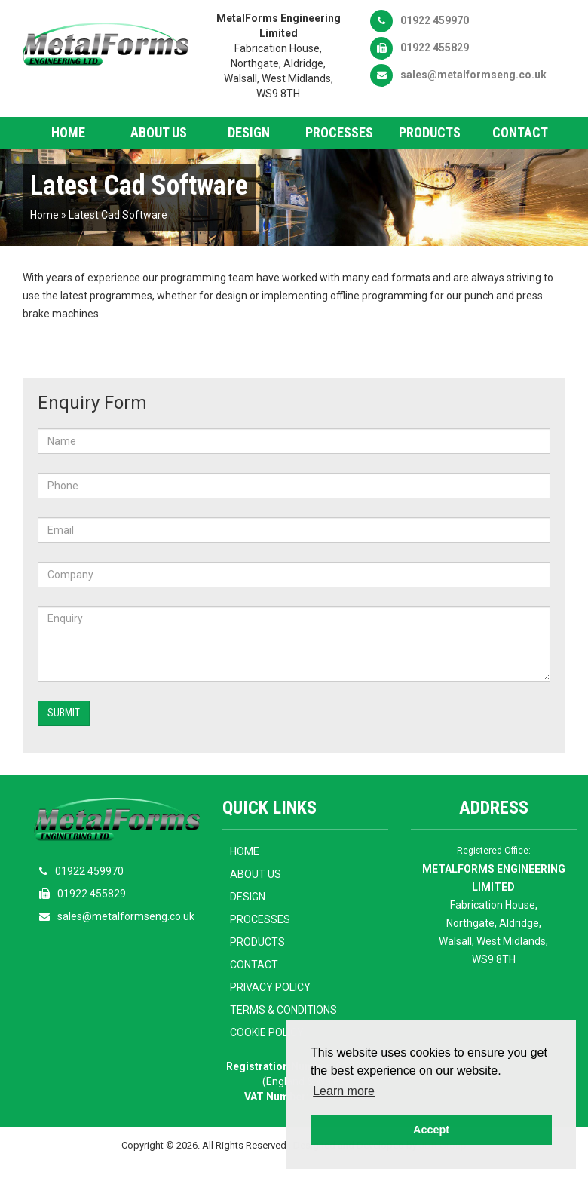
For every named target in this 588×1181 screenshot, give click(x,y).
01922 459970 (419, 20)
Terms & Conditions (283, 1010)
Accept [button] (431, 1130)
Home (68, 132)
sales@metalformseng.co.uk (458, 75)
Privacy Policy (270, 987)
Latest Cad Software (118, 215)
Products (430, 132)
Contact (520, 132)
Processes (339, 132)
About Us (158, 132)
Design (249, 132)
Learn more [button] (344, 1090)
